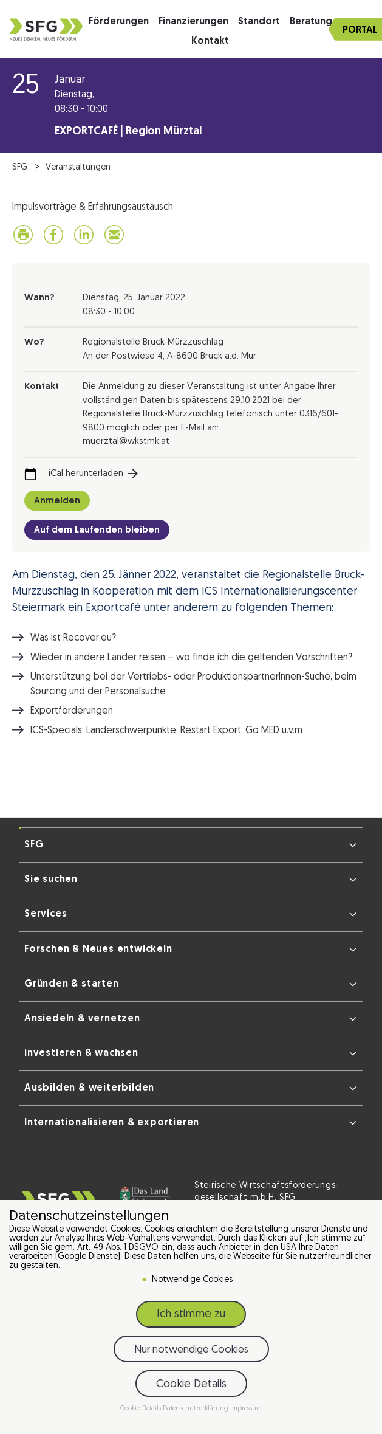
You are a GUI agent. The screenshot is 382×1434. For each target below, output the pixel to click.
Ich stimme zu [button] (191, 1314)
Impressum (246, 1408)
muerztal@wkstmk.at (126, 441)
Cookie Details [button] (191, 1384)
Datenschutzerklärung (196, 1408)
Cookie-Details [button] (141, 1408)
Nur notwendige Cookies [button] (191, 1350)
